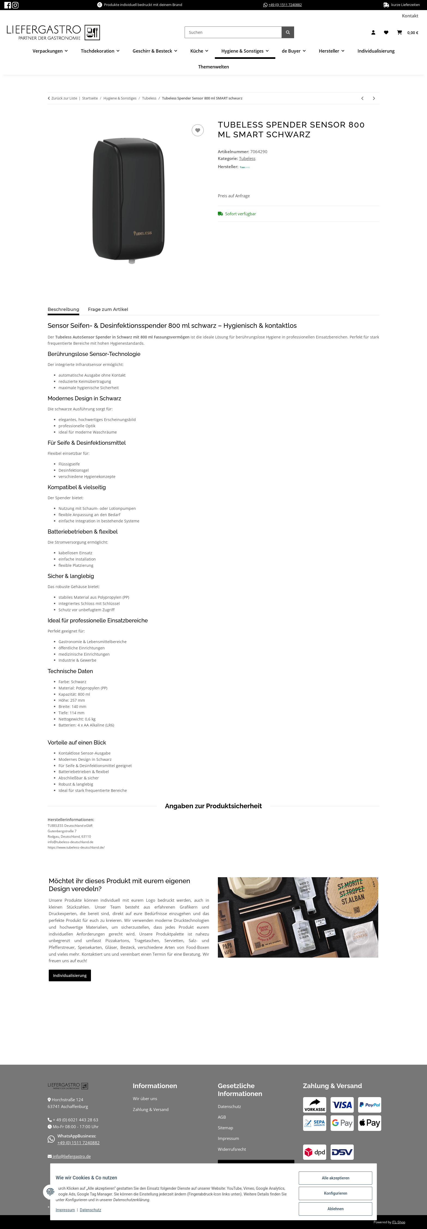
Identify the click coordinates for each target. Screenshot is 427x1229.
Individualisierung (376, 51)
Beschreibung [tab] (63, 309)
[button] (373, 32)
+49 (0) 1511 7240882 (285, 4)
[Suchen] (233, 32)
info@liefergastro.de (71, 1156)
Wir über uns (145, 1098)
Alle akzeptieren (332, 1181)
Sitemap (225, 1127)
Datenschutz (94, 1212)
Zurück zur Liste (64, 98)
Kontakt (410, 16)
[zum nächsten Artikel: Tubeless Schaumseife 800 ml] (373, 98)
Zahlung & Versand (151, 1109)
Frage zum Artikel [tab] (108, 309)
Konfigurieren (332, 1195)
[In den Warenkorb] (52, 117)
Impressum (68, 1212)
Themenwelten (213, 67)
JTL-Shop (398, 1222)
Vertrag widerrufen (256, 1165)
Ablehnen (332, 1209)
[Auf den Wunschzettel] (198, 130)
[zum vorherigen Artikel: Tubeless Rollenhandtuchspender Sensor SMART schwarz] (362, 98)
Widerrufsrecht (232, 1149)
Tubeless (247, 158)
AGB (222, 1117)
